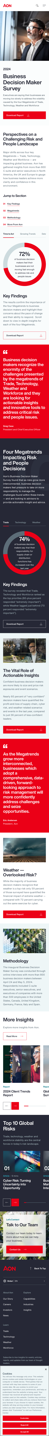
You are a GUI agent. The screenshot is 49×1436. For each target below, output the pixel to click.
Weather (7, 1342)
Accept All (24, 1432)
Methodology (14, 217)
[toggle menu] (44, 5)
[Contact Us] (24, 1249)
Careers (7, 1304)
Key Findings (13, 203)
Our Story (8, 1298)
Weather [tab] (36, 522)
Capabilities (29, 1298)
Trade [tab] (6, 522)
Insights (27, 1309)
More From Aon (14, 224)
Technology (9, 1336)
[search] (37, 5)
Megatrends (13, 210)
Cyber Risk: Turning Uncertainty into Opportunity (17, 1184)
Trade (6, 1331)
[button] (24, 335)
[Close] (46, 1369)
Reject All (24, 1425)
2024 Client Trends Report (16, 1093)
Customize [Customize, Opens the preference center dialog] (24, 1418)
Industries (28, 1304)
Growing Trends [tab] (28, 233)
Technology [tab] (20, 522)
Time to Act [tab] (8, 233)
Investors (7, 1309)
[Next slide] (15, 1106)
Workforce (8, 1347)
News (5, 1315)
